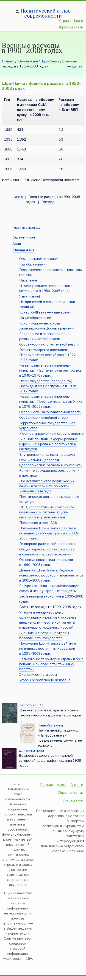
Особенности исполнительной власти (49, 344)
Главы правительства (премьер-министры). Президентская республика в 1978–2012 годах (50, 401)
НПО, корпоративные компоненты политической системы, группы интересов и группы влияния (46, 512)
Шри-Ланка (50, 61)
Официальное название (38, 259)
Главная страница (26, 227)
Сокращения (72, 800)
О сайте (77, 785)
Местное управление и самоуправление (51, 433)
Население (28, 280)
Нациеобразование (35, 318)
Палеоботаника (50, 725)
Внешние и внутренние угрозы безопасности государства (44, 635)
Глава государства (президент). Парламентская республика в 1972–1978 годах (48, 355)
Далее (77, 66)
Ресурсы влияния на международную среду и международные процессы (49, 588)
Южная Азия (27, 61)
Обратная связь (70, 27)
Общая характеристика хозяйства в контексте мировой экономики (46, 552)
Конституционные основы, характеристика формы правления (47, 326)
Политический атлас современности (45, 13)
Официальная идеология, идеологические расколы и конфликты (50, 462)
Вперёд (48, 202)
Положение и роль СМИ (38, 522)
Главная (8, 61)
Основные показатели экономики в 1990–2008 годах (46, 562)
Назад (17, 197)
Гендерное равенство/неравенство (47, 544)
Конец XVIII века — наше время (45, 312)
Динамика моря (31, 750)
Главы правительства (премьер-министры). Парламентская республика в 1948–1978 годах (50, 370)
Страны (65, 21)
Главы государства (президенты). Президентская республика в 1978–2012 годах (48, 386)
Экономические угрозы (38, 674)
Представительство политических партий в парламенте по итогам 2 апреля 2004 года (46, 486)
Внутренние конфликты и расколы (47, 454)
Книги (78, 21)
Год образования (33, 264)
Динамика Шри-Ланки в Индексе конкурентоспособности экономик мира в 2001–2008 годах (51, 575)
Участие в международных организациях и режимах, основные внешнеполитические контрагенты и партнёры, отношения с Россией (48, 620)
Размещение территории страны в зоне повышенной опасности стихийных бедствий (51, 664)
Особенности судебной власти (43, 417)
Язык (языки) (29, 296)
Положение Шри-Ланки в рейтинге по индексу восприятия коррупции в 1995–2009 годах (47, 648)
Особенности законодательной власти (50, 412)
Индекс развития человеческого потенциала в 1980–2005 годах (45, 288)
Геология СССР (32, 705)
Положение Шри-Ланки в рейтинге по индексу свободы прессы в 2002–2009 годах (49, 533)
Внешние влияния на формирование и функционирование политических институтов (48, 444)
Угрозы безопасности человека (44, 680)
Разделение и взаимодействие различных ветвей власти (44, 336)
